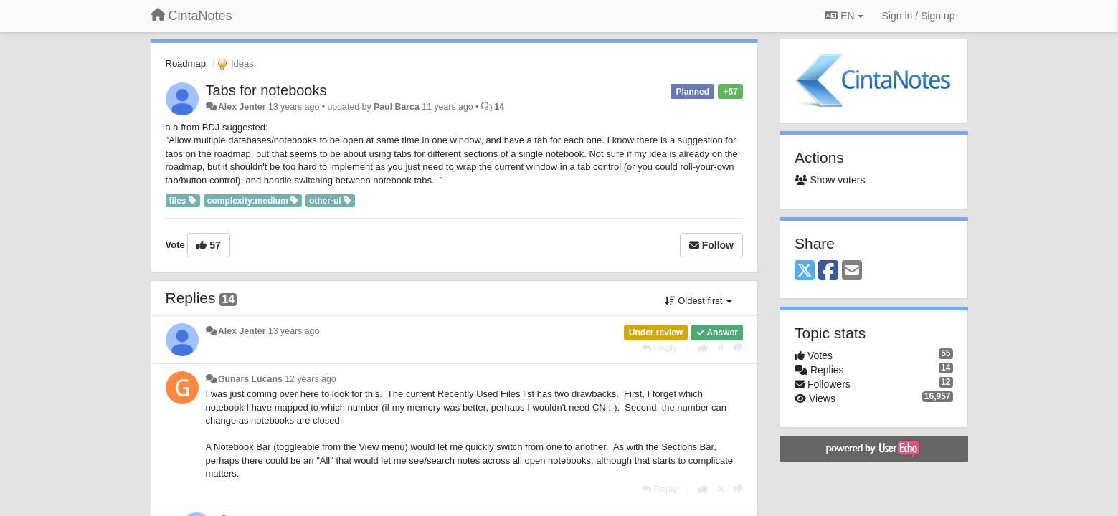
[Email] (852, 271)
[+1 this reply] (703, 348)
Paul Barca (397, 107)
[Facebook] (828, 271)
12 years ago (310, 379)
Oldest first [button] (698, 300)
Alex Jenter (242, 107)
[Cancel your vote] (720, 348)
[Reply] (660, 348)
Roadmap (186, 63)
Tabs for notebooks (266, 90)
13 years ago (293, 331)
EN (844, 16)
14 (499, 107)
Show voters (830, 180)
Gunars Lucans (250, 379)
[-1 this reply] (738, 348)
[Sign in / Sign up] (918, 16)
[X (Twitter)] (805, 271)
